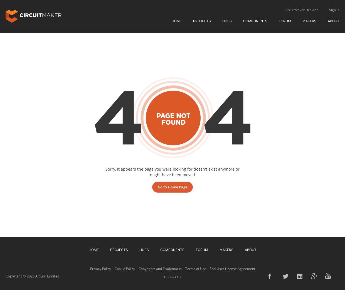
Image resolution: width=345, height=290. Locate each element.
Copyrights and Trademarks (160, 268)
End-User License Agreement (232, 268)
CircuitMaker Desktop (301, 10)
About (333, 21)
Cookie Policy (125, 268)
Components (255, 21)
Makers (309, 21)
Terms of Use (195, 268)
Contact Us (172, 277)
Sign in (334, 10)
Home (177, 21)
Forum (285, 21)
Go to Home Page (172, 187)
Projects (202, 21)
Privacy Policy (100, 268)
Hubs (227, 21)
